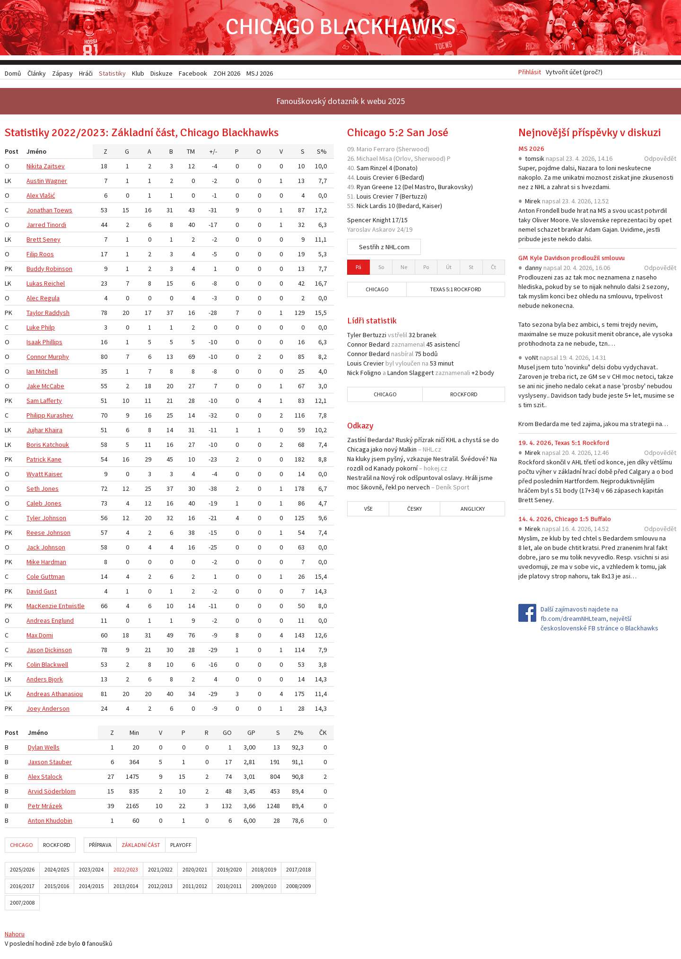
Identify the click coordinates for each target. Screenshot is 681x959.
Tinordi (56, 226)
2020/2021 (195, 870)
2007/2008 (22, 903)
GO (227, 734)
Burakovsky (454, 188)
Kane (54, 460)
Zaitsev (54, 167)
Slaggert (421, 374)
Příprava (100, 846)
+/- (213, 152)
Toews (63, 211)
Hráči (86, 73)
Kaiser (53, 475)
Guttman (53, 578)
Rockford (56, 846)
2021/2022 (160, 870)
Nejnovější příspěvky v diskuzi (589, 134)
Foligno (370, 374)
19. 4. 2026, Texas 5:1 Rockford (563, 444)
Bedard (412, 178)
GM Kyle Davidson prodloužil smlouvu (571, 259)
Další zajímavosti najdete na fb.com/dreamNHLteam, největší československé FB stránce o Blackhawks (599, 620)
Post (11, 152)
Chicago (21, 846)
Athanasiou (67, 695)
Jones (50, 490)
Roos (46, 255)
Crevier (383, 178)
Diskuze (161, 73)
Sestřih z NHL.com (384, 248)
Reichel (54, 284)
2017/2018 (298, 870)
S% (322, 152)
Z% (299, 734)
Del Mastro (419, 188)
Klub (138, 73)
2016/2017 (22, 887)
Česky (414, 510)
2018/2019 (264, 870)
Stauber (60, 763)
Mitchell (47, 372)
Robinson (59, 270)
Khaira (53, 431)
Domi (46, 636)
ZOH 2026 (226, 73)
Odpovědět (660, 160)
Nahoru (15, 935)
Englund (63, 622)
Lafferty (51, 402)
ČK (323, 734)
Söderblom (60, 792)
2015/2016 (56, 887)
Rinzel (378, 169)
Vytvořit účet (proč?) (574, 73)
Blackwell (55, 666)
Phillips (52, 343)
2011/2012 (195, 887)
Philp (48, 328)
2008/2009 (298, 887)
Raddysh (57, 314)
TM (191, 152)
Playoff (181, 846)
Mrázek (52, 807)
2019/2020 (229, 870)
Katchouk (56, 446)
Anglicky (473, 510)
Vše (368, 510)
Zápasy (62, 73)
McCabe (53, 387)
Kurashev (60, 416)
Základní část (141, 846)
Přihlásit (529, 73)
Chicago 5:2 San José (397, 134)
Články (36, 73)
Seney (52, 240)
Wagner (56, 182)
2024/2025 (56, 870)
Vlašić (47, 196)
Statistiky (112, 73)
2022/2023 (126, 870)
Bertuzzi (413, 197)
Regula (50, 299)
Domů (13, 73)
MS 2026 (531, 150)
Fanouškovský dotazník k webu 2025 (340, 102)
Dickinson (58, 651)
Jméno (36, 152)
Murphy (58, 358)
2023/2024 (91, 870)
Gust (50, 592)
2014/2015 (91, 887)
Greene (382, 188)
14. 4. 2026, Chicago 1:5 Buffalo (564, 520)
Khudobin (59, 822)
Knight (382, 221)
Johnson (54, 519)
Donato (405, 169)
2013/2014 (126, 887)
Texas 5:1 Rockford (455, 290)
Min (134, 734)
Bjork (55, 680)
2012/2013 (160, 887)
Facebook (193, 73)
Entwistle (72, 607)
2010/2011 (229, 887)
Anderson (56, 710)
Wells (52, 748)
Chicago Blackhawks (340, 28)
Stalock (51, 778)
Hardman (53, 563)
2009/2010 (264, 887)
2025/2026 (22, 870)
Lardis (378, 207)
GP (251, 734)
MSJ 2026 (259, 73)
